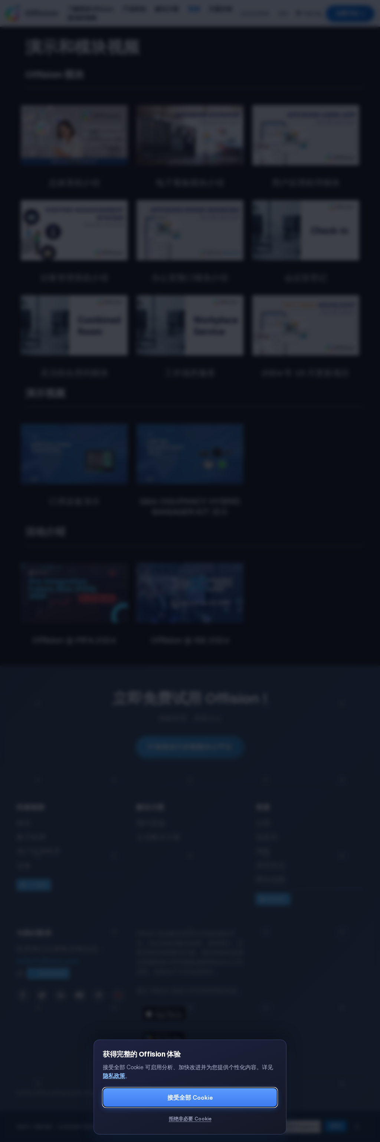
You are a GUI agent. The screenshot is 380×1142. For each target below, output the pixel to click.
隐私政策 (114, 1075)
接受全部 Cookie (190, 1097)
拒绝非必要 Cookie (190, 1119)
